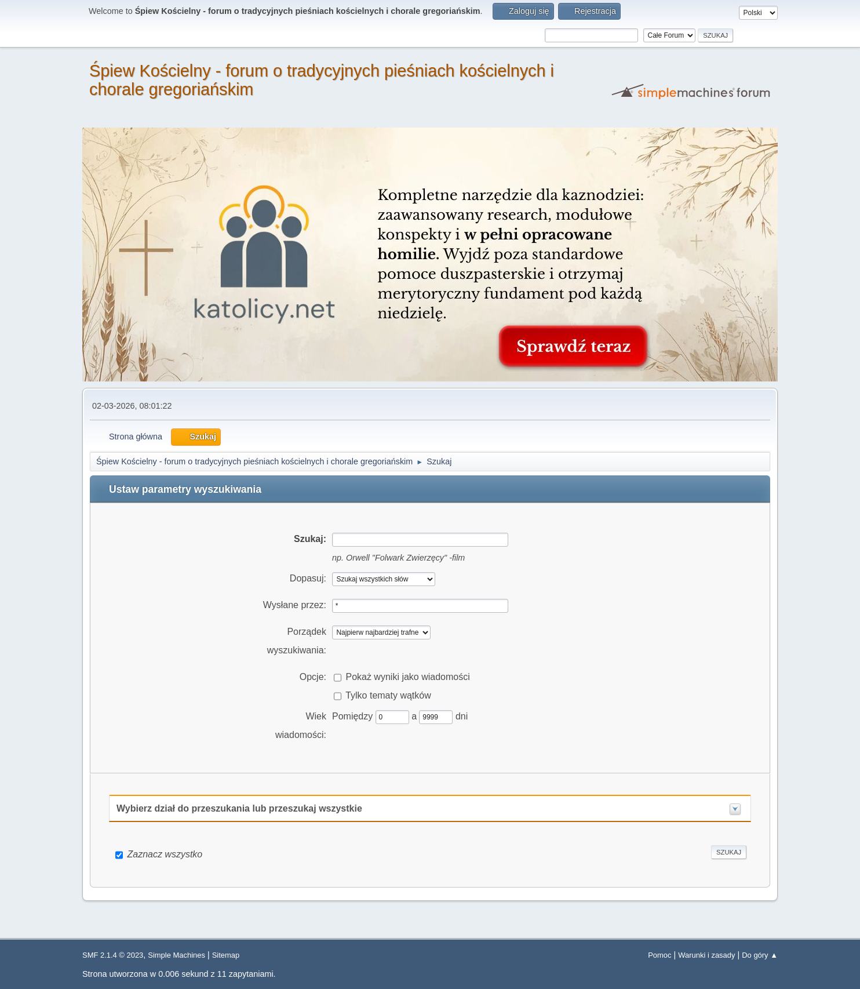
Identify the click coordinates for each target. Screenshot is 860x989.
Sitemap (226, 955)
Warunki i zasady (706, 955)
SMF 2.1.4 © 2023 (112, 955)
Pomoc (659, 955)
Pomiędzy (354, 716)
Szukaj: (310, 539)
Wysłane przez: (294, 605)
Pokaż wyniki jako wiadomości (407, 677)
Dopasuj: (308, 578)
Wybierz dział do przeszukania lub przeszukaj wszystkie (239, 808)
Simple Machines (176, 955)
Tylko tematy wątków (388, 695)
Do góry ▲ (760, 955)
